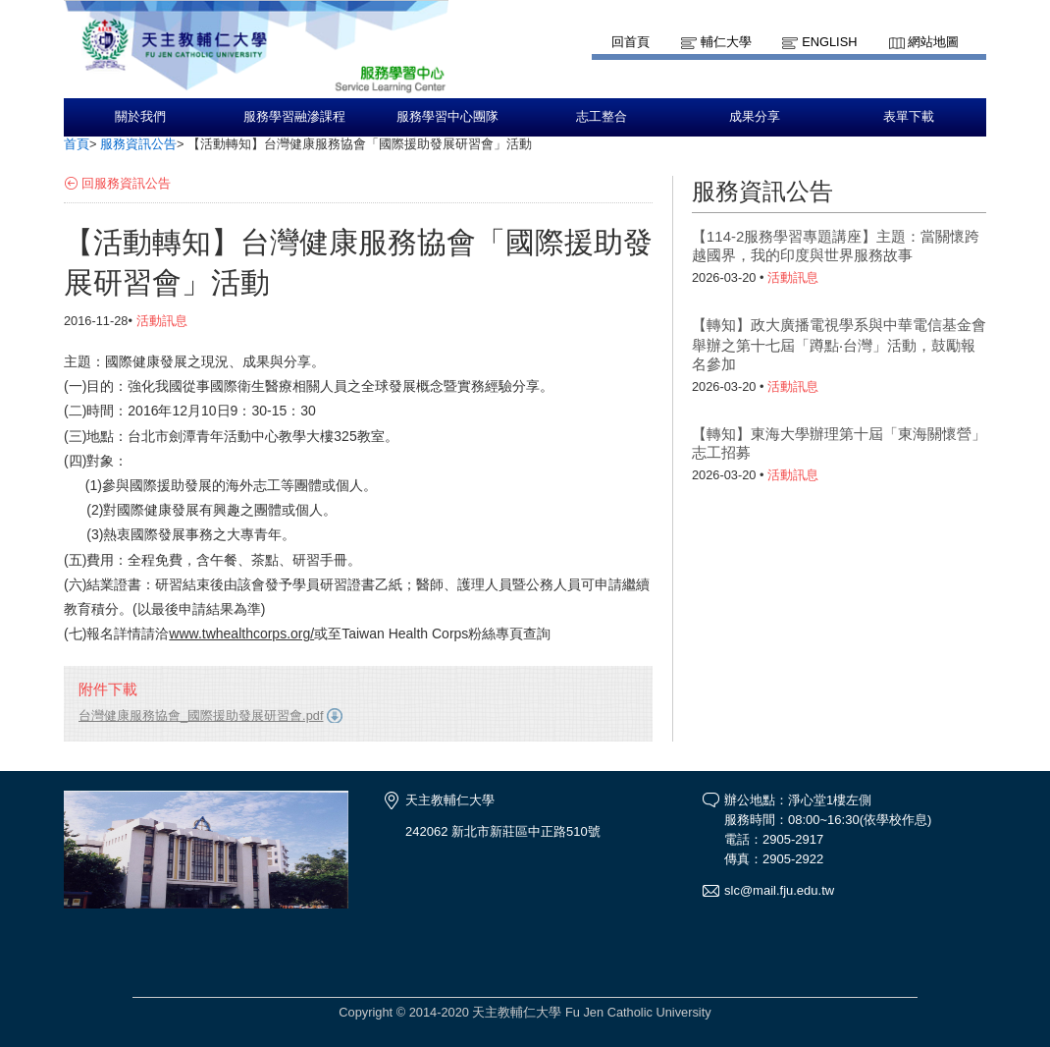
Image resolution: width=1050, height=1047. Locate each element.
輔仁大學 (726, 41)
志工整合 (601, 117)
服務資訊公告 (138, 144)
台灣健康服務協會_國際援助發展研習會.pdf (201, 715)
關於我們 (140, 117)
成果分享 (754, 117)
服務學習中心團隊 (447, 117)
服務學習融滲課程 (294, 117)
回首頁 (630, 41)
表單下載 (908, 117)
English (829, 41)
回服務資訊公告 (126, 183)
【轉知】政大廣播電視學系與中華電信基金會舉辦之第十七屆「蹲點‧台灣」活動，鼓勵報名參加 (839, 344)
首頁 (76, 144)
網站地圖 (933, 41)
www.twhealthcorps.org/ (241, 633)
